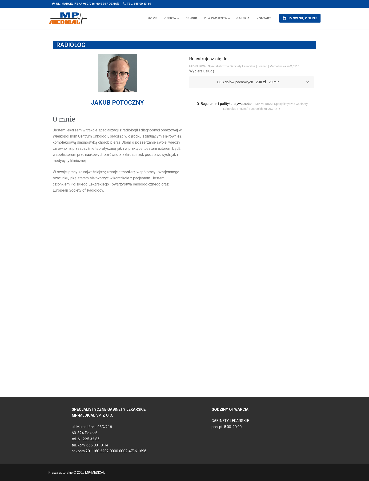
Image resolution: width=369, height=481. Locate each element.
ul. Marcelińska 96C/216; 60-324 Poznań (85, 3)
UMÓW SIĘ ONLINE (300, 18)
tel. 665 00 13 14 (137, 3)
